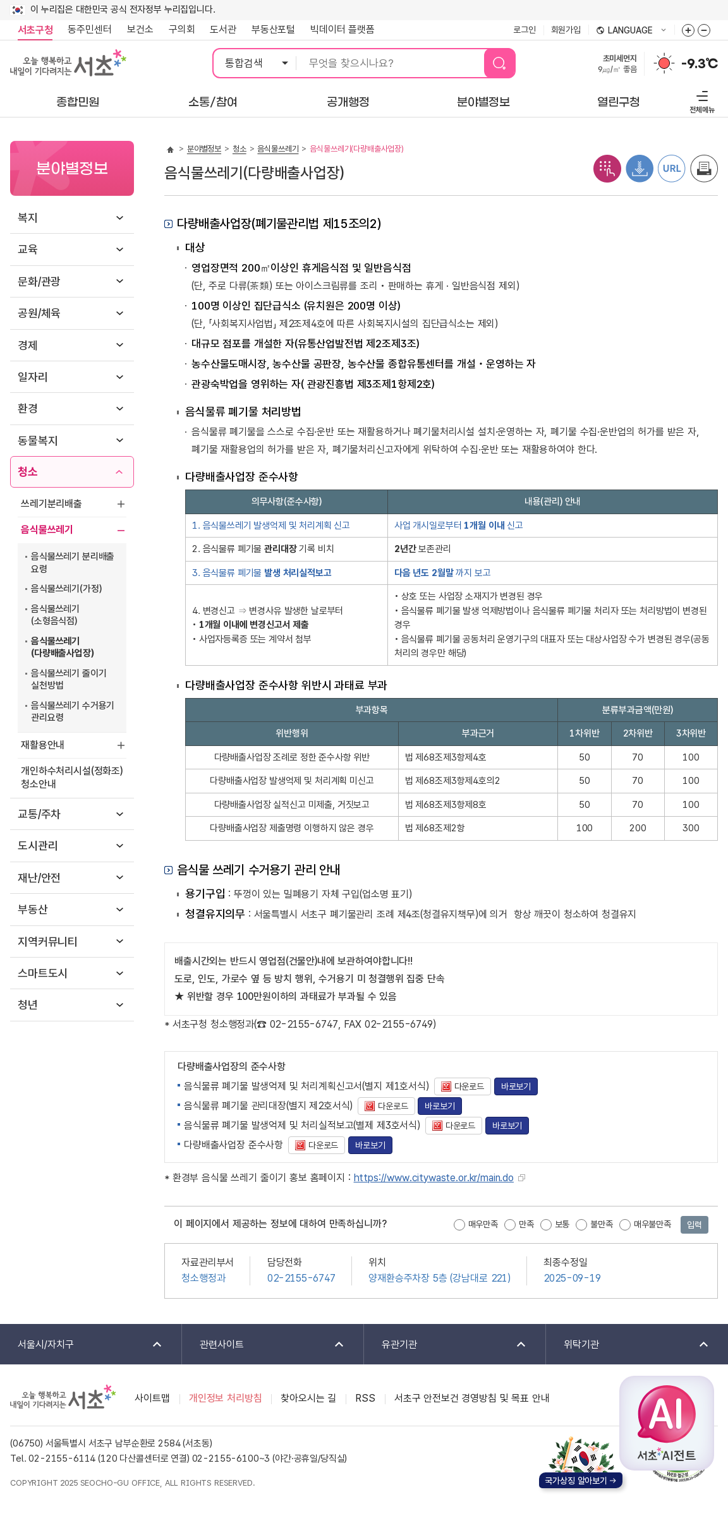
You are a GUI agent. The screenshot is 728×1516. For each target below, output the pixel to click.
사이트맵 (152, 1398)
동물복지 (38, 440)
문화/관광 (39, 281)
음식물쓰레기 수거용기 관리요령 (72, 712)
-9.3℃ (699, 64)
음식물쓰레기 (47, 530)
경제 (28, 345)
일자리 (33, 376)
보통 (562, 1224)
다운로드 (459, 1086)
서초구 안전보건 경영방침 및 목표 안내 (472, 1398)
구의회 (182, 29)
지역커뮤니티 (48, 941)
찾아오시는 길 (308, 1398)
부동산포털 (273, 29)
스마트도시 (43, 973)
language (631, 31)
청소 (28, 471)
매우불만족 (652, 1224)
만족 (526, 1224)
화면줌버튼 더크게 (688, 30)
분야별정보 (204, 148)
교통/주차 (39, 814)
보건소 (140, 29)
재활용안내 (42, 745)
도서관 (223, 29)
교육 (28, 249)
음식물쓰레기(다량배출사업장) (62, 647)
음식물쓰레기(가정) (66, 588)
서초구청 (35, 30)
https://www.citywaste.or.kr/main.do (434, 1178)
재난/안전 (39, 877)
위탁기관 (628, 1345)
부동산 (33, 909)
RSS (365, 1398)
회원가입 (566, 30)
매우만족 (483, 1224)
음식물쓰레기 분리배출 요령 (72, 563)
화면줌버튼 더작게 (704, 30)
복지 (28, 217)
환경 (28, 408)
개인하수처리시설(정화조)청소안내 (72, 777)
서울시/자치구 (82, 1345)
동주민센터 (86, 29)
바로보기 (516, 1086)
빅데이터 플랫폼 (342, 29)
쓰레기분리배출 (51, 504)
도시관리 (38, 845)
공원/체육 (39, 313)
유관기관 (446, 1345)
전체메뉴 (700, 100)
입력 (694, 1225)
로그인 (524, 30)
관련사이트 (264, 1345)
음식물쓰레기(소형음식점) (55, 615)
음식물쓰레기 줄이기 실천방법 (68, 680)
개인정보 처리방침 (225, 1398)
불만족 (601, 1224)
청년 (28, 1004)
